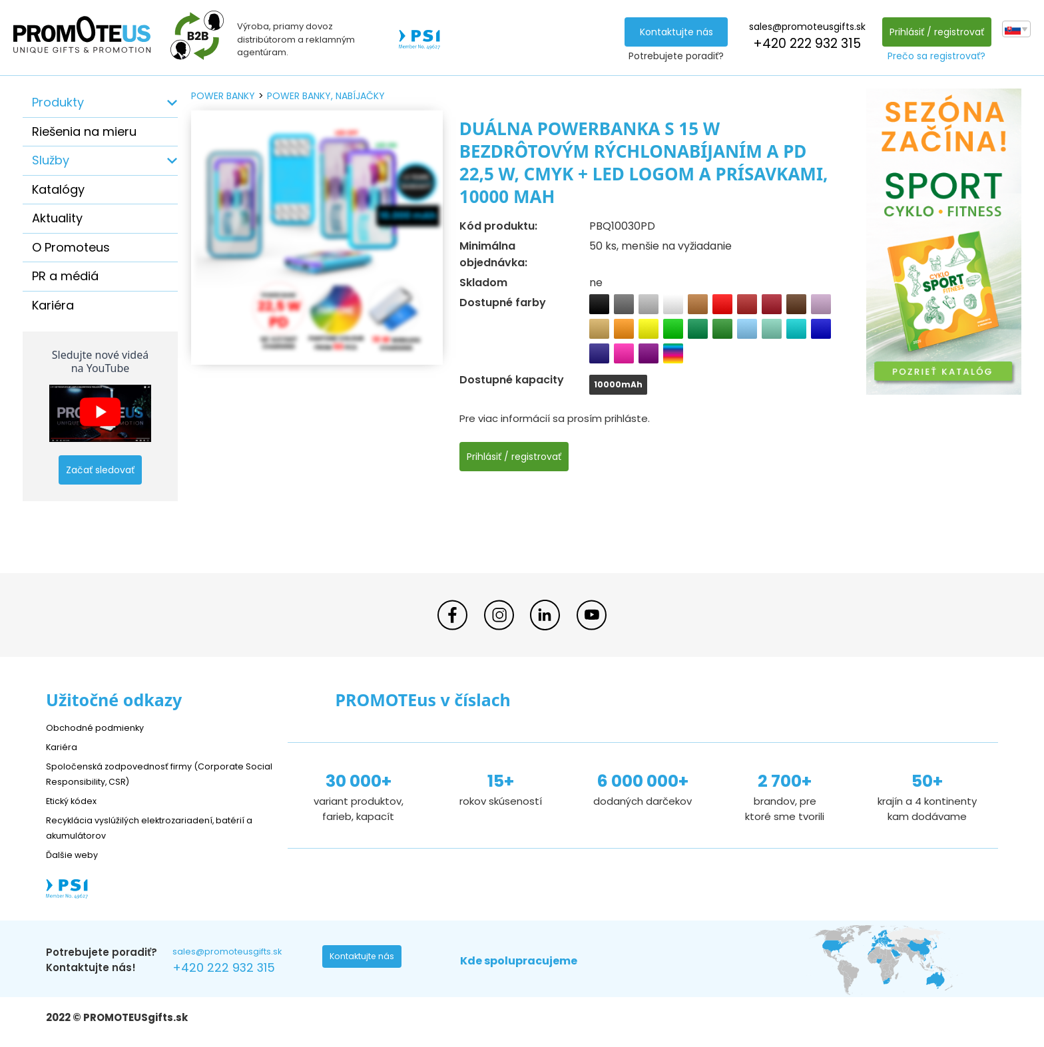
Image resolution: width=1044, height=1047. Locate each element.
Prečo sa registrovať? (933, 56)
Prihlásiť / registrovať (933, 32)
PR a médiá (65, 276)
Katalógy (58, 189)
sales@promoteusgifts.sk (803, 26)
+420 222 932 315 (803, 44)
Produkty (58, 102)
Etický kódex (75, 800)
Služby (50, 160)
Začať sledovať (100, 470)
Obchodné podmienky (101, 727)
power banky (223, 96)
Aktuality (57, 218)
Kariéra (53, 305)
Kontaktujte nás (672, 32)
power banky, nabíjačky (326, 96)
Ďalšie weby (75, 854)
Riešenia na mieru (84, 131)
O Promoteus (71, 247)
